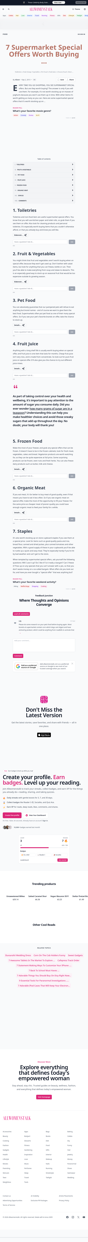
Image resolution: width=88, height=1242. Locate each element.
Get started (62, 860)
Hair (17, 16)
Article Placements (66, 1196)
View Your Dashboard (35, 815)
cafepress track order (68, 960)
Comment (18, 656)
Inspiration (28, 1154)
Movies (5, 1164)
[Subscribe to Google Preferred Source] (26, 666)
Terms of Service (9, 1205)
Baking (70, 1131)
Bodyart (27, 1136)
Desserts (27, 1141)
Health (5, 1154)
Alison (17, 80)
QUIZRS (73, 117)
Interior (29, 16)
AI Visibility (35, 1196)
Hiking (16, 586)
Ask (72, 242)
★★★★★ (81, 34)
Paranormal (71, 1164)
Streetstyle (50, 1173)
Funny (69, 1145)
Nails (48, 1164)
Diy (68, 1141)
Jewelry (70, 1154)
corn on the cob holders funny (49, 955)
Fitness (52, 16)
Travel (37, 16)
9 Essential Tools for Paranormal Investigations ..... (44, 980)
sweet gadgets (75, 955)
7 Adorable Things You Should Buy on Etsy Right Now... (44, 975)
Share (70, 80)
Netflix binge (25, 586)
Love (23, 16)
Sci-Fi (37, 115)
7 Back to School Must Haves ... (44, 970)
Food (48, 1145)
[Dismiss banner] (72, 663)
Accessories (7, 1131)
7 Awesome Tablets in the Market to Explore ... (32, 960)
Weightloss (7, 1182)
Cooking (43, 586)
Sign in (45, 821)
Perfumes (28, 1168)
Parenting (6, 1168)
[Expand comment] (20, 633)
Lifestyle (71, 16)
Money (70, 1159)
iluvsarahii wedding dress (18, 955)
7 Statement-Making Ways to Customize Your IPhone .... (44, 965)
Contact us (7, 1196)
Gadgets (6, 1150)
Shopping (35, 586)
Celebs (11, 16)
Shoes (69, 1168)
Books (48, 1136)
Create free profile (12, 815)
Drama (31, 115)
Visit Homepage (44, 1097)
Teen (4, 1177)
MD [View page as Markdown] (35, 80)
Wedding (70, 1177)
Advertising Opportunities (12, 1200)
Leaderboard (24, 860)
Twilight (79, 16)
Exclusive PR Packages (39, 1200)
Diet (64, 16)
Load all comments (21, 614)
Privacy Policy (64, 1200)
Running (44, 16)
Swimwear (71, 1173)
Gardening (28, 1150)
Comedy (23, 115)
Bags (48, 1131)
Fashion (6, 1145)
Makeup (49, 1159)
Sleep (26, 1173)
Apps (4, 16)
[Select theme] (76, 9)
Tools (26, 1182)
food (5, 34)
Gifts (58, 16)
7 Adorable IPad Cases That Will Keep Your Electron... (44, 985)
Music (26, 1164)
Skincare (6, 1173)
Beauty (5, 1136)
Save (60, 80)
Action (16, 115)
